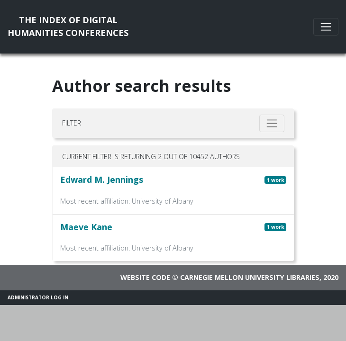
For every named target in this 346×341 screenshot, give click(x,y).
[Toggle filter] (271, 123)
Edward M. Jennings (101, 179)
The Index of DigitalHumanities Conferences (68, 26)
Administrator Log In (38, 297)
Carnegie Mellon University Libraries (249, 277)
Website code (145, 277)
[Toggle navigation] (325, 27)
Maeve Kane (86, 227)
